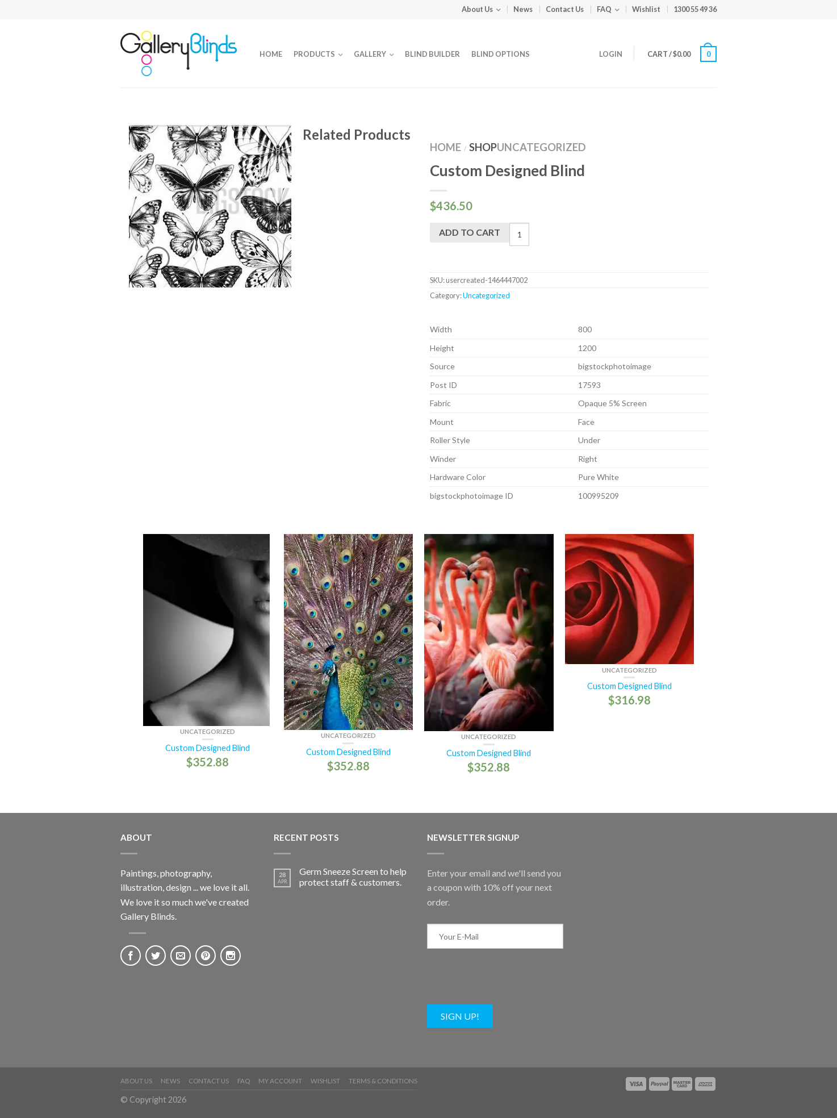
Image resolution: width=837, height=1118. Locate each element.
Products (314, 54)
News (523, 9)
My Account (280, 1080)
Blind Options (500, 54)
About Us (477, 9)
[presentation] (513, 982)
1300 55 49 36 (695, 9)
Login (610, 54)
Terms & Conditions (383, 1080)
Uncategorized (541, 147)
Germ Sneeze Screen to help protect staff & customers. (353, 876)
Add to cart (469, 232)
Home (271, 54)
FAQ (604, 9)
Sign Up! (460, 1016)
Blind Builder (432, 54)
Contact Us (565, 9)
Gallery (370, 54)
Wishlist (646, 9)
